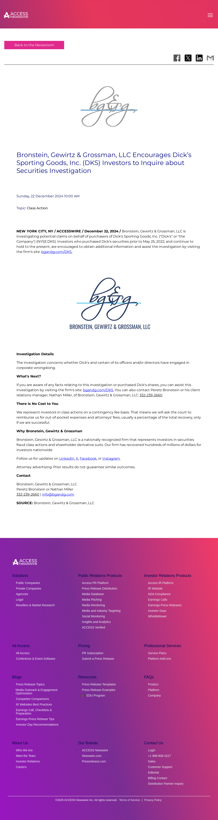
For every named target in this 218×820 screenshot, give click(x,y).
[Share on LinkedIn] (199, 58)
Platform (153, 690)
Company (154, 695)
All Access (22, 653)
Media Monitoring (93, 605)
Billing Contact (157, 778)
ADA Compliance (159, 594)
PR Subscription (92, 653)
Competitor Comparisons (32, 699)
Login (151, 750)
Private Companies (28, 588)
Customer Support (160, 767)
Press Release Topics (30, 684)
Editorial (153, 772)
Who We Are (24, 750)
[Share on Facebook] (177, 58)
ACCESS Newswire (95, 750)
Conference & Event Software (35, 658)
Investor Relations (28, 761)
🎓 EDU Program (93, 695)
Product (153, 684)
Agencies (22, 594)
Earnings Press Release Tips (35, 719)
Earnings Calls (157, 599)
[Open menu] (210, 15)
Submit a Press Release (98, 658)
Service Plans (157, 653)
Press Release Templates (99, 684)
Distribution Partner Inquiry (166, 783)
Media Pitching (92, 599)
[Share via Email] (210, 58)
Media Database (93, 594)
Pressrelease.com (94, 761)
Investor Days (157, 610)
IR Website (155, 588)
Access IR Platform (161, 583)
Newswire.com (91, 756)
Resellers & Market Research (35, 605)
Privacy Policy (153, 800)
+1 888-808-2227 (159, 756)
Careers (21, 767)
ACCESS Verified (93, 627)
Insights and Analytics (96, 622)
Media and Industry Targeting (101, 610)
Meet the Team (25, 756)
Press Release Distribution (99, 588)
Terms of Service (129, 800)
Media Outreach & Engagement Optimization (36, 691)
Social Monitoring (93, 616)
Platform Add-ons (159, 658)
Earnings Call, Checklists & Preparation (34, 711)
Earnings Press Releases (165, 605)
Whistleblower (157, 616)
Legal (19, 599)
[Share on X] (188, 58)
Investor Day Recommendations (37, 724)
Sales (152, 761)
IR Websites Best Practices (34, 704)
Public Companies (28, 583)
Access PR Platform (95, 583)
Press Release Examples (98, 690)
